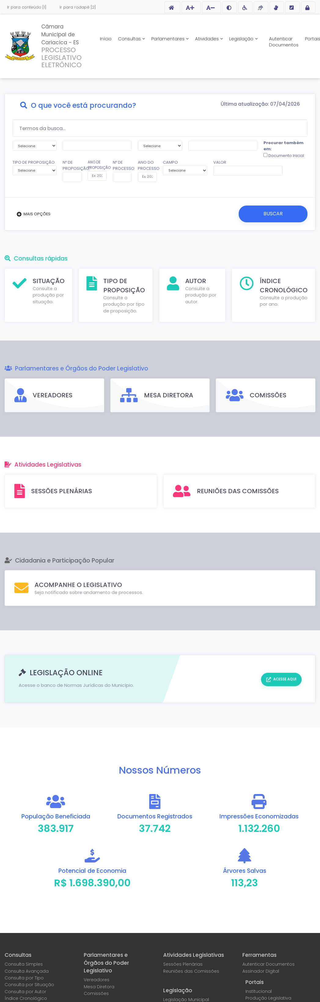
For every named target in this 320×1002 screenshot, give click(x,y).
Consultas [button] (130, 38)
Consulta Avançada (27, 971)
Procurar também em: (283, 149)
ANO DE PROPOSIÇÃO (97, 164)
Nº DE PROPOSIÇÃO (72, 165)
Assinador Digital (260, 971)
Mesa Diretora (99, 986)
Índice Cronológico (26, 998)
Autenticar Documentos (284, 41)
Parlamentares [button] (168, 38)
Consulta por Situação (29, 985)
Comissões (96, 993)
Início (106, 38)
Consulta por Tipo (24, 978)
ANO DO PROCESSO (147, 165)
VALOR (219, 162)
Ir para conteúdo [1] (26, 7)
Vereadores (96, 980)
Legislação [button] (242, 38)
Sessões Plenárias (183, 964)
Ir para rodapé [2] (78, 7)
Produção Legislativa (268, 998)
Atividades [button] (207, 38)
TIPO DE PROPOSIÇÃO (35, 167)
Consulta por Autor (25, 991)
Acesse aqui (284, 678)
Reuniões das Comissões (191, 971)
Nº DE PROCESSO (122, 165)
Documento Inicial (285, 155)
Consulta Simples (24, 964)
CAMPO (185, 167)
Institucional (258, 991)
